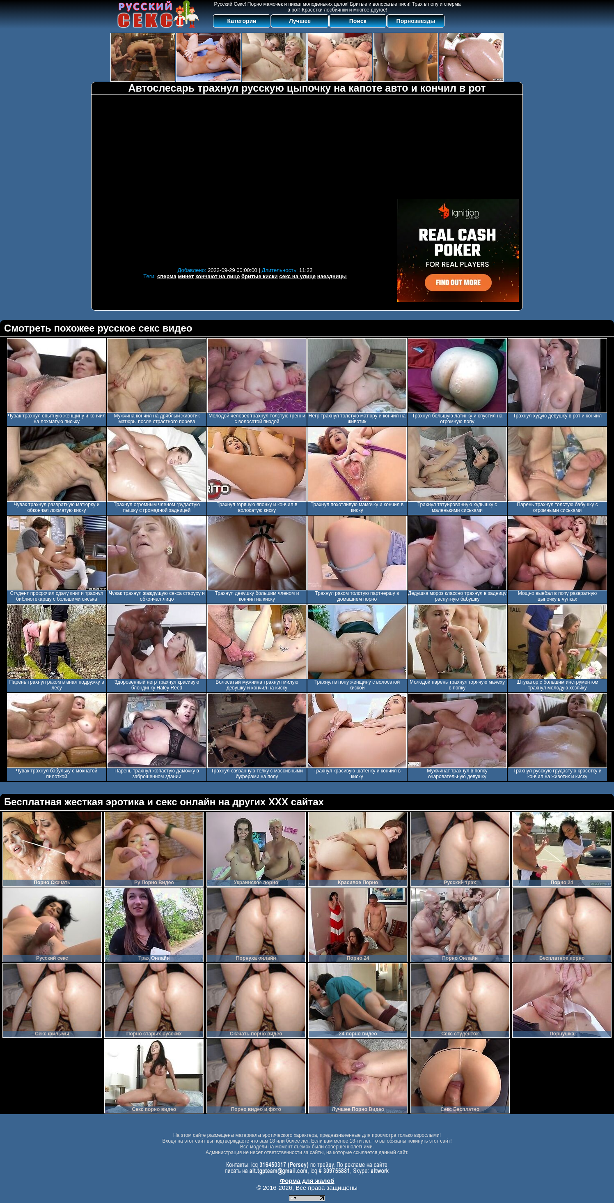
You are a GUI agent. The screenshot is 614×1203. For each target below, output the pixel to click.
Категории (242, 21)
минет (186, 276)
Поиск (358, 21)
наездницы (332, 276)
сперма (166, 276)
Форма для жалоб (307, 1180)
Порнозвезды (415, 21)
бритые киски (259, 276)
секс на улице (297, 276)
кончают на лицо (217, 276)
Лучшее (300, 21)
